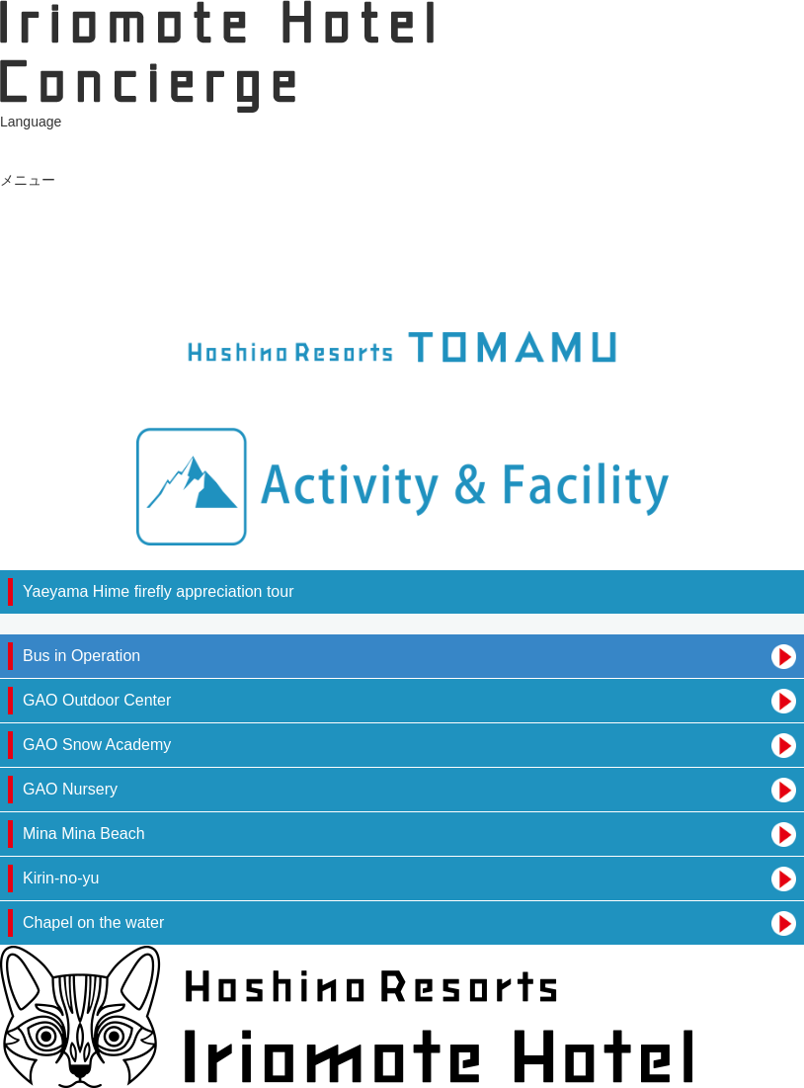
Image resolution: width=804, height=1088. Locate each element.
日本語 (20, 141)
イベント (27, 257)
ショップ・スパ (48, 238)
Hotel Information (53, 295)
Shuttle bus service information (94, 277)
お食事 (20, 199)
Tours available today (65, 218)
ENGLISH (30, 160)
